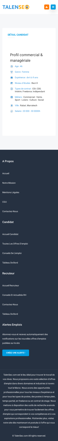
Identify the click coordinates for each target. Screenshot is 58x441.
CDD (39, 88)
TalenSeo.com (21, 435)
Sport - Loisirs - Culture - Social (29, 100)
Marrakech (32, 105)
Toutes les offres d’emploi (15, 243)
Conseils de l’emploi (11, 253)
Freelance (27, 91)
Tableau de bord (10, 262)
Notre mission (9, 183)
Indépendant (39, 91)
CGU (4, 202)
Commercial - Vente (32, 97)
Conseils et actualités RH (14, 295)
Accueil (5, 173)
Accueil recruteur (10, 285)
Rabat (23, 105)
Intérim (18, 91)
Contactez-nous (10, 211)
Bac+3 (35, 83)
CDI (34, 88)
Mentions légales (10, 192)
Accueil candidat (10, 234)
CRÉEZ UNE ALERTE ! (15, 353)
